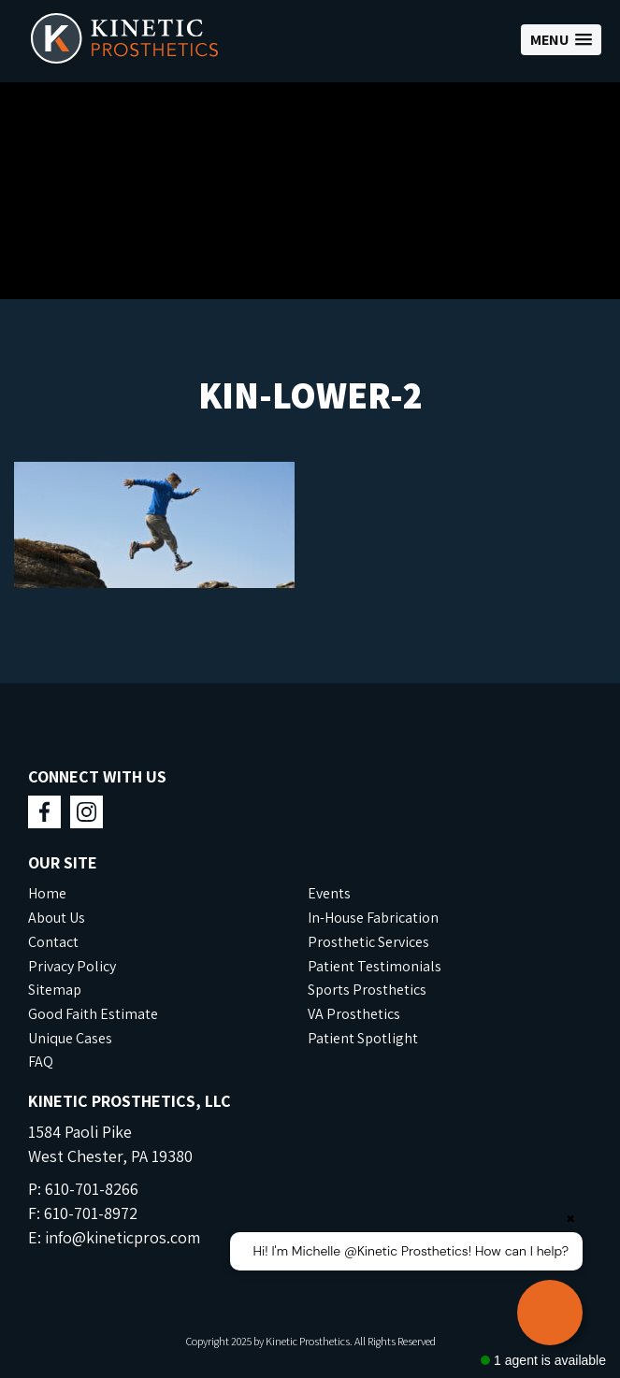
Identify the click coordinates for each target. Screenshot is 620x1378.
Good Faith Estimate (93, 1014)
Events (329, 893)
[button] (561, 39)
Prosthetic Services (368, 942)
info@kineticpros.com (122, 1237)
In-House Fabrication (373, 917)
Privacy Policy (72, 966)
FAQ (40, 1061)
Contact (53, 942)
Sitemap (54, 989)
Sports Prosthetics (367, 989)
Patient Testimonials (374, 966)
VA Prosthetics (354, 1014)
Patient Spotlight (363, 1038)
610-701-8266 (91, 1188)
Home (47, 893)
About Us (56, 917)
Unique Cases (70, 1038)
